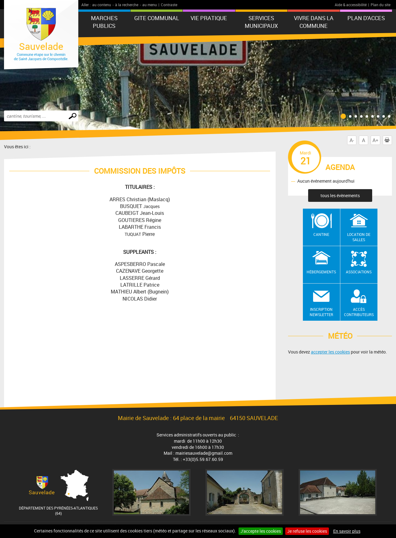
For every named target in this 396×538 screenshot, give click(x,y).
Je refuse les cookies (307, 531)
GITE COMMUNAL (156, 18)
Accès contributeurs (359, 312)
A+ (375, 140)
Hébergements (321, 271)
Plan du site (380, 4)
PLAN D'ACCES (366, 18)
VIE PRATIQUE (209, 18)
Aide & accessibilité (351, 4)
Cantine (321, 234)
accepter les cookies (330, 352)
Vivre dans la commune (314, 21)
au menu (149, 4)
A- (352, 140)
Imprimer (388, 140)
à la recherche (126, 4)
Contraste (169, 4)
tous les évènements (340, 195)
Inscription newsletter (321, 312)
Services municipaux (261, 21)
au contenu (101, 4)
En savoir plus (346, 531)
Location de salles (358, 237)
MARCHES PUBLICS (104, 21)
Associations (359, 271)
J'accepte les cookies (260, 531)
